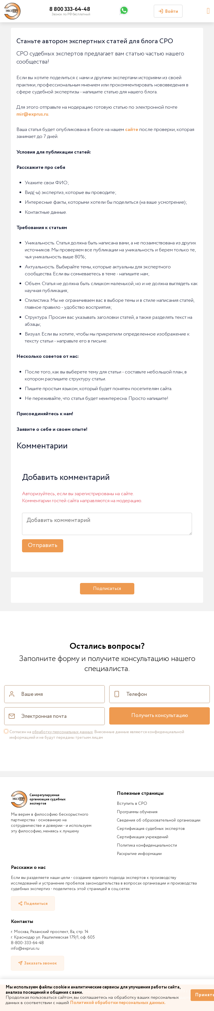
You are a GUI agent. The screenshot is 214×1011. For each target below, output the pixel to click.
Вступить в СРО (132, 804)
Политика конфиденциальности (147, 845)
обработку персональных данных (62, 732)
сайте (131, 129)
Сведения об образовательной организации (158, 820)
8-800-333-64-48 (27, 943)
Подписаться (107, 588)
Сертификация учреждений (142, 837)
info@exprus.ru (25, 949)
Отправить (42, 545)
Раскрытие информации (139, 854)
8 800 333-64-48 (69, 9)
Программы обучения (137, 812)
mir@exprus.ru (32, 114)
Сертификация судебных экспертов (151, 829)
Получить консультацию (159, 716)
